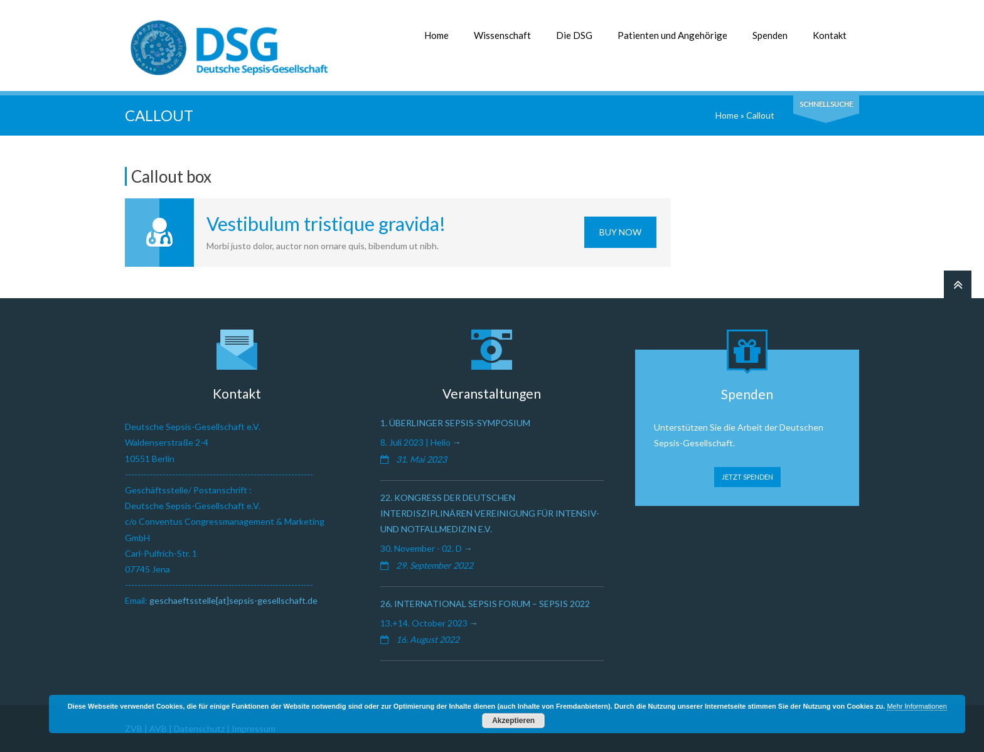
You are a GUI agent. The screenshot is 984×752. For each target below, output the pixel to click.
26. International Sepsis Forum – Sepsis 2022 (485, 603)
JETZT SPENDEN (747, 477)
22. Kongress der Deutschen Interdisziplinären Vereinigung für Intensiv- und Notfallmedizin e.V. (489, 513)
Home (436, 35)
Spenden (770, 35)
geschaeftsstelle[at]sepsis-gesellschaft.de (233, 600)
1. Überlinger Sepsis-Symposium (455, 422)
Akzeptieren (513, 720)
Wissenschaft (502, 35)
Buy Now (620, 232)
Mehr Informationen (916, 706)
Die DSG (574, 35)
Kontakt (830, 35)
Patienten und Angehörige (672, 35)
